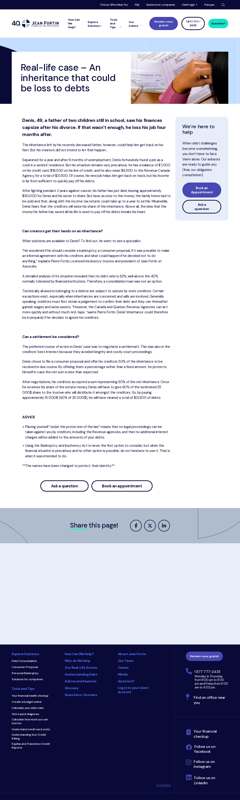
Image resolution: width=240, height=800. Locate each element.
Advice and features (80, 681)
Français (209, 4)
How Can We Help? (79, 654)
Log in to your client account (133, 690)
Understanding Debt (81, 674)
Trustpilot (163, 785)
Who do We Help (77, 661)
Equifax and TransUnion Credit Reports (31, 746)
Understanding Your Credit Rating (29, 736)
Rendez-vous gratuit (163, 23)
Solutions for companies (160, 4)
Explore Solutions (25, 654)
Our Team (125, 661)
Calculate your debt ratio (28, 708)
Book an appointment (122, 486)
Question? (218, 23)
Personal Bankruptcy (25, 673)
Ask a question (64, 486)
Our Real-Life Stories (81, 667)
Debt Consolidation (24, 661)
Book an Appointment (202, 190)
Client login (188, 4)
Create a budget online (26, 702)
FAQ (137, 4)
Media (123, 674)
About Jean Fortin (132, 654)
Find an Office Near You (114, 4)
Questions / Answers (81, 695)
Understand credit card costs (31, 729)
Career (123, 667)
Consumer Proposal (25, 667)
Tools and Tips (23, 689)
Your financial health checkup (30, 696)
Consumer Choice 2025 (111, 720)
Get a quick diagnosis (25, 714)
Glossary (71, 688)
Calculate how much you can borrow (30, 721)
